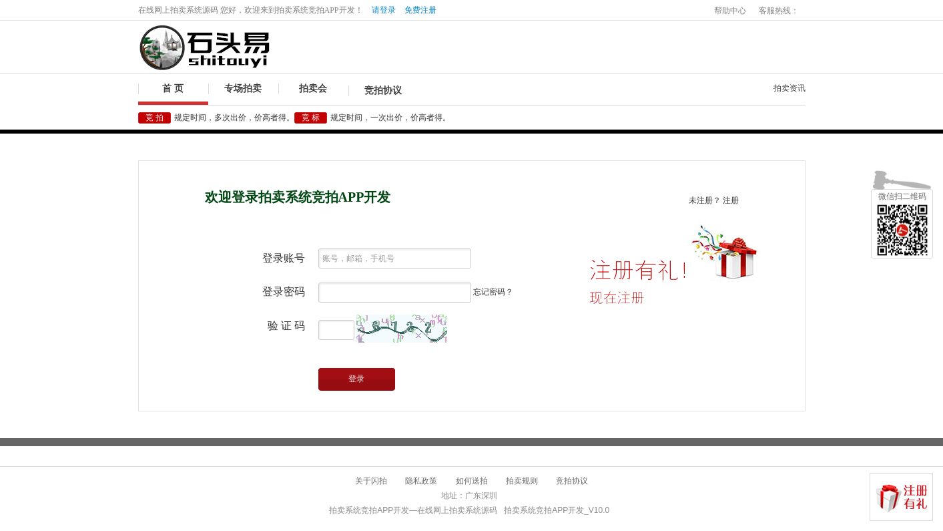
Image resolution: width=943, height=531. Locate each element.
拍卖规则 (522, 481)
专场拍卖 (243, 88)
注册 (731, 200)
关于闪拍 (371, 481)
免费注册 (420, 10)
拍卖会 (313, 88)
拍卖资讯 (789, 88)
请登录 (384, 10)
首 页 (173, 88)
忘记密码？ (493, 292)
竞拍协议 (383, 90)
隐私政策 (421, 481)
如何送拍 (472, 481)
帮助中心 (730, 10)
